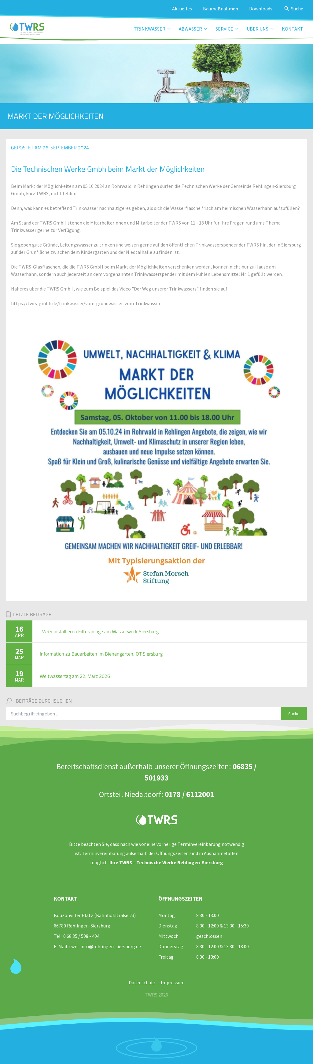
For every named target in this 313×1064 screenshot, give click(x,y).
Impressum (173, 982)
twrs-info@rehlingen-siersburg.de (105, 946)
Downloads (260, 8)
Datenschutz (142, 982)
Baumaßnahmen (220, 8)
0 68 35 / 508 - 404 (81, 936)
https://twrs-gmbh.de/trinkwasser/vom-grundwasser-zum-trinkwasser (85, 303)
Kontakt (292, 29)
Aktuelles (182, 8)
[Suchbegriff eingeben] (143, 713)
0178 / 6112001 (189, 794)
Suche (294, 713)
